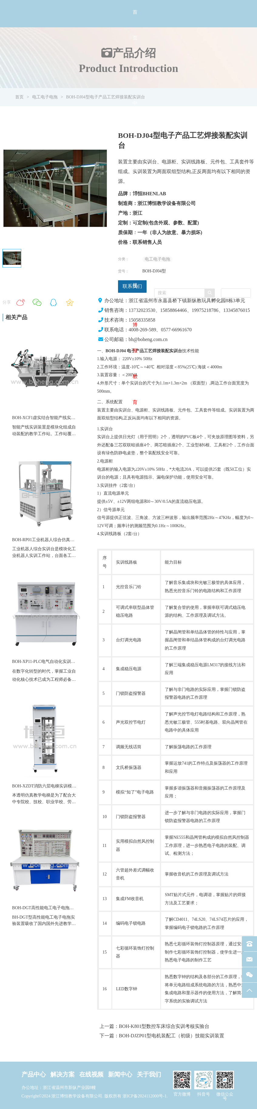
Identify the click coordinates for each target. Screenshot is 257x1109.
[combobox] (236, 293)
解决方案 (62, 1074)
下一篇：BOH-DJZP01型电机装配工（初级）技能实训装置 (162, 1035)
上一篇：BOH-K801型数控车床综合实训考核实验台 (155, 1026)
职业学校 (54, 802)
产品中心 (34, 1074)
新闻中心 (120, 1074)
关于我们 (149, 1074)
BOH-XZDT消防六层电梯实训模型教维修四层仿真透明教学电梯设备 (76, 786)
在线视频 (91, 1074)
